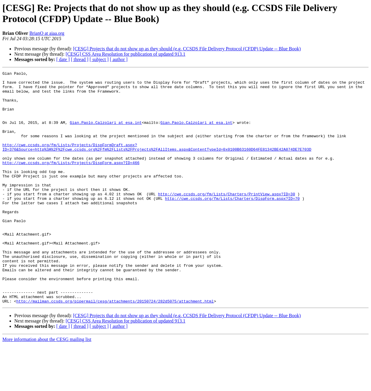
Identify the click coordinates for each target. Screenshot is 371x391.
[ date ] (63, 59)
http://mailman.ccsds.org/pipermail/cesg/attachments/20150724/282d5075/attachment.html (115, 347)
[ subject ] (99, 59)
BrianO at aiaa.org (46, 33)
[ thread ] (79, 59)
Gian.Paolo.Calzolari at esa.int (106, 133)
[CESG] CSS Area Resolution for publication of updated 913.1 (125, 54)
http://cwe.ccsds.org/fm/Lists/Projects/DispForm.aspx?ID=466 (70, 181)
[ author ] (119, 59)
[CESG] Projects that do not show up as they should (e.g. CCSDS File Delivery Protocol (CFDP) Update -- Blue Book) (187, 48)
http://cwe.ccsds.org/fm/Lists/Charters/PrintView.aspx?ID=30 (226, 219)
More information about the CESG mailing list (46, 385)
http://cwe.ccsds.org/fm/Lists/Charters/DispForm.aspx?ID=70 (232, 224)
